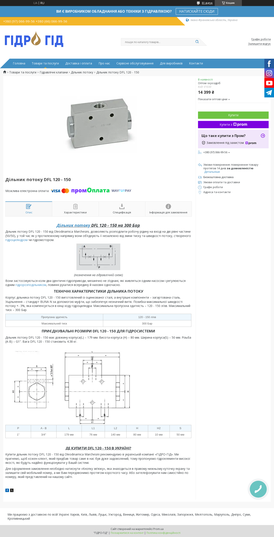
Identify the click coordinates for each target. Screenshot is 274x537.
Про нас (104, 63)
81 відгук (207, 3)
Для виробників (171, 63)
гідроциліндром (16, 240)
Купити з (233, 124)
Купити (233, 115)
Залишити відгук (259, 43)
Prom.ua (158, 529)
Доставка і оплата (78, 63)
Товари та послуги (45, 63)
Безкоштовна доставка (218, 177)
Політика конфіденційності (163, 533)
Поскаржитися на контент (127, 533)
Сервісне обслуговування (134, 63)
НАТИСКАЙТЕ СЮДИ (196, 11)
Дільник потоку (82, 72)
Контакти (196, 63)
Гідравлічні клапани (54, 72)
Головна (19, 63)
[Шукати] (197, 42)
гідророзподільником (30, 285)
